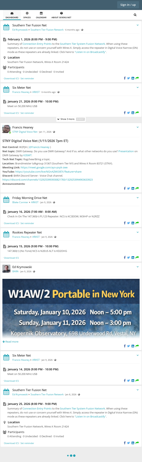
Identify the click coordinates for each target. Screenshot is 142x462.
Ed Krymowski (20, 29)
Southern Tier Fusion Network (47, 29)
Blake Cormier (20, 202)
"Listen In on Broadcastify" (90, 52)
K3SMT (27, 155)
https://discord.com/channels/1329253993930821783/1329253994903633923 (47, 179)
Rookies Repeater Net (27, 232)
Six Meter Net (21, 87)
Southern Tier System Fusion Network (82, 44)
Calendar (41, 15)
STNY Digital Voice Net (24, 131)
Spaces (27, 15)
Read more (10, 341)
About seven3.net (61, 15)
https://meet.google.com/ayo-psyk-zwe (44, 167)
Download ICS (11, 78)
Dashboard (12, 15)
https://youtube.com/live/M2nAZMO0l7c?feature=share (48, 171)
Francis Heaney (21, 92)
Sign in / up (128, 5)
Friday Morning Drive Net (29, 198)
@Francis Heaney (39, 147)
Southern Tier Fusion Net (29, 25)
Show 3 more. (71, 119)
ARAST (36, 92)
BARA (15, 271)
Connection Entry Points (37, 44)
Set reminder (27, 78)
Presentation (126, 151)
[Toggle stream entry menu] (138, 25)
